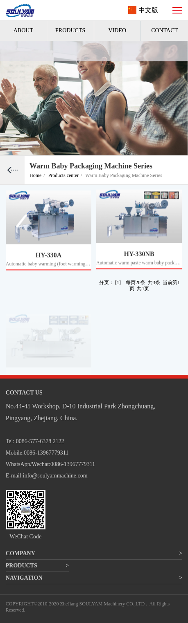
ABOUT (23, 30)
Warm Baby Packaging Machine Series (123, 175)
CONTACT (164, 30)
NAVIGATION (24, 578)
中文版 (148, 10)
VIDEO (118, 30)
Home (37, 175)
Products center (65, 175)
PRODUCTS (70, 30)
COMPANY (20, 553)
